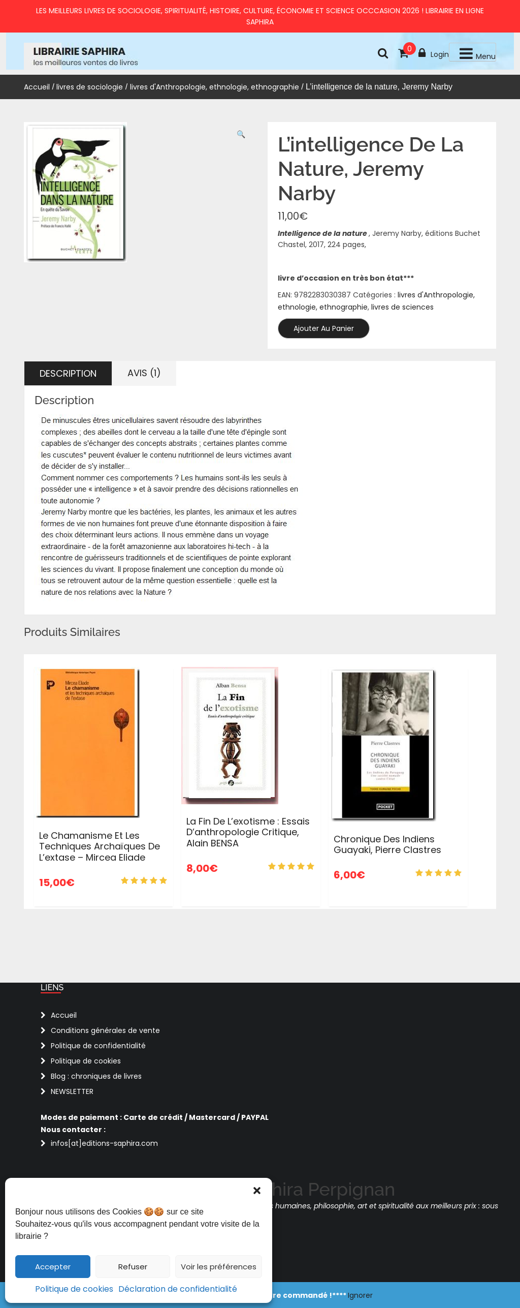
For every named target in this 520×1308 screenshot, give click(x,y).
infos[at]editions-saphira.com (104, 1143)
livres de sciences (402, 307)
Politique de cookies (74, 1289)
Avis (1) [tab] (144, 373)
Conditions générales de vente (105, 1030)
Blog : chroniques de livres (96, 1076)
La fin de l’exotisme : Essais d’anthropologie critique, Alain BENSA (248, 832)
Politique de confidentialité (98, 1046)
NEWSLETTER (72, 1091)
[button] (257, 1190)
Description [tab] (68, 373)
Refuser (132, 1266)
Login (433, 53)
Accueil (37, 87)
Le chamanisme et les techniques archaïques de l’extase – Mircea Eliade (99, 846)
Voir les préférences (218, 1266)
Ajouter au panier (324, 328)
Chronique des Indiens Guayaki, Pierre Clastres (387, 845)
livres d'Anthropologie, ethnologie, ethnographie (214, 87)
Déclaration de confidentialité (177, 1289)
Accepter (53, 1266)
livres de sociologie (89, 87)
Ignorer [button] (360, 1295)
